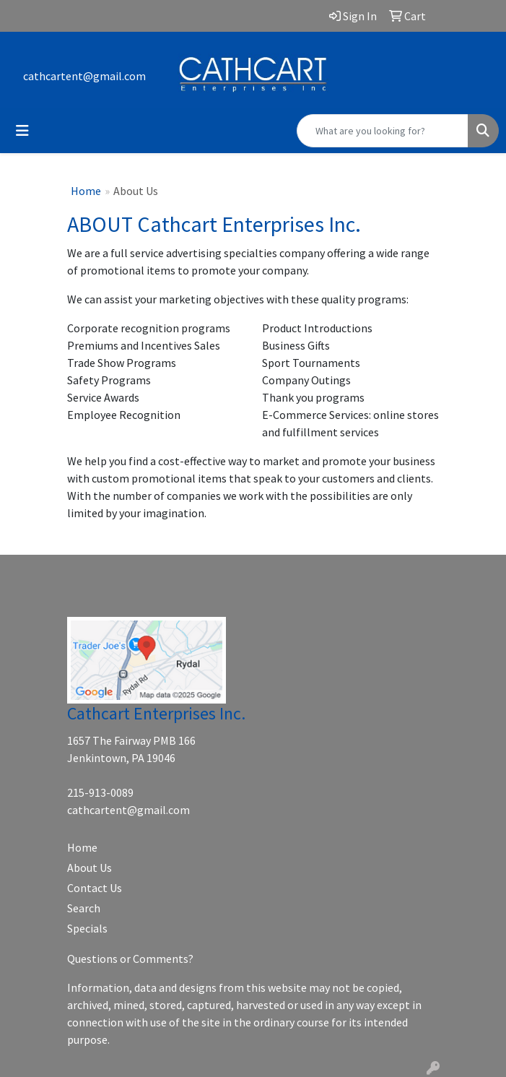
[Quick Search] (382, 130)
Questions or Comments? (130, 958)
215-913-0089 (100, 792)
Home (86, 190)
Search (83, 908)
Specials (87, 928)
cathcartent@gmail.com (84, 76)
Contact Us (94, 888)
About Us (89, 867)
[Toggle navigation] (22, 131)
